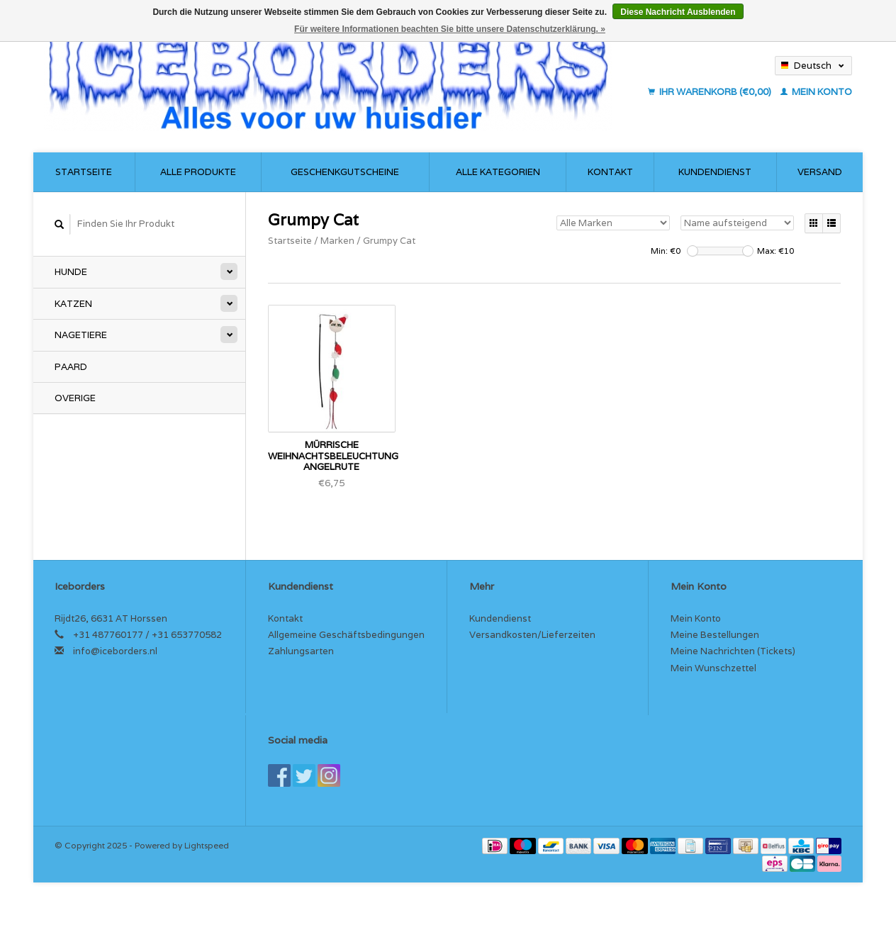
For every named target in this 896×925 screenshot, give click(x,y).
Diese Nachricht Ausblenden (677, 12)
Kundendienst (714, 172)
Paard (71, 367)
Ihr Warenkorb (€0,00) (710, 92)
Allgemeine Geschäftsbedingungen (346, 635)
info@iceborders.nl (115, 651)
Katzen (73, 304)
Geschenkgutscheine (345, 172)
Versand (819, 172)
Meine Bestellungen (715, 635)
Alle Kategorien (498, 172)
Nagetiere (81, 335)
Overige (75, 398)
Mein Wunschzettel (713, 668)
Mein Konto (816, 92)
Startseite (83, 172)
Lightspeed (206, 845)
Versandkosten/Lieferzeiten (532, 635)
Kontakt (610, 172)
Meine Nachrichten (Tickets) (733, 651)
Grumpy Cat (389, 241)
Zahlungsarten (301, 651)
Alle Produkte (198, 172)
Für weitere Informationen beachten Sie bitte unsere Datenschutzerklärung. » (449, 29)
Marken (337, 241)
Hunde (71, 272)
